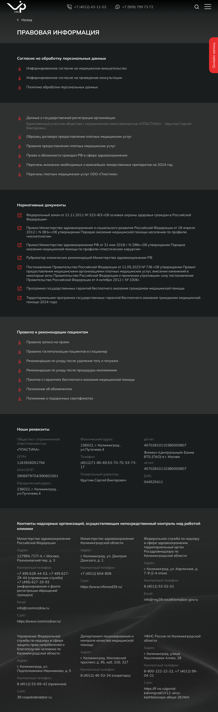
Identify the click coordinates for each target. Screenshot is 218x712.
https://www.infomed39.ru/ (101, 598)
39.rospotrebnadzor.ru (34, 708)
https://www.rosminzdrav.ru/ (39, 632)
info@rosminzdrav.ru (33, 619)
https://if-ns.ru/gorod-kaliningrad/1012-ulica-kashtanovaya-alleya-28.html (166, 704)
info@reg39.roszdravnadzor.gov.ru (171, 610)
